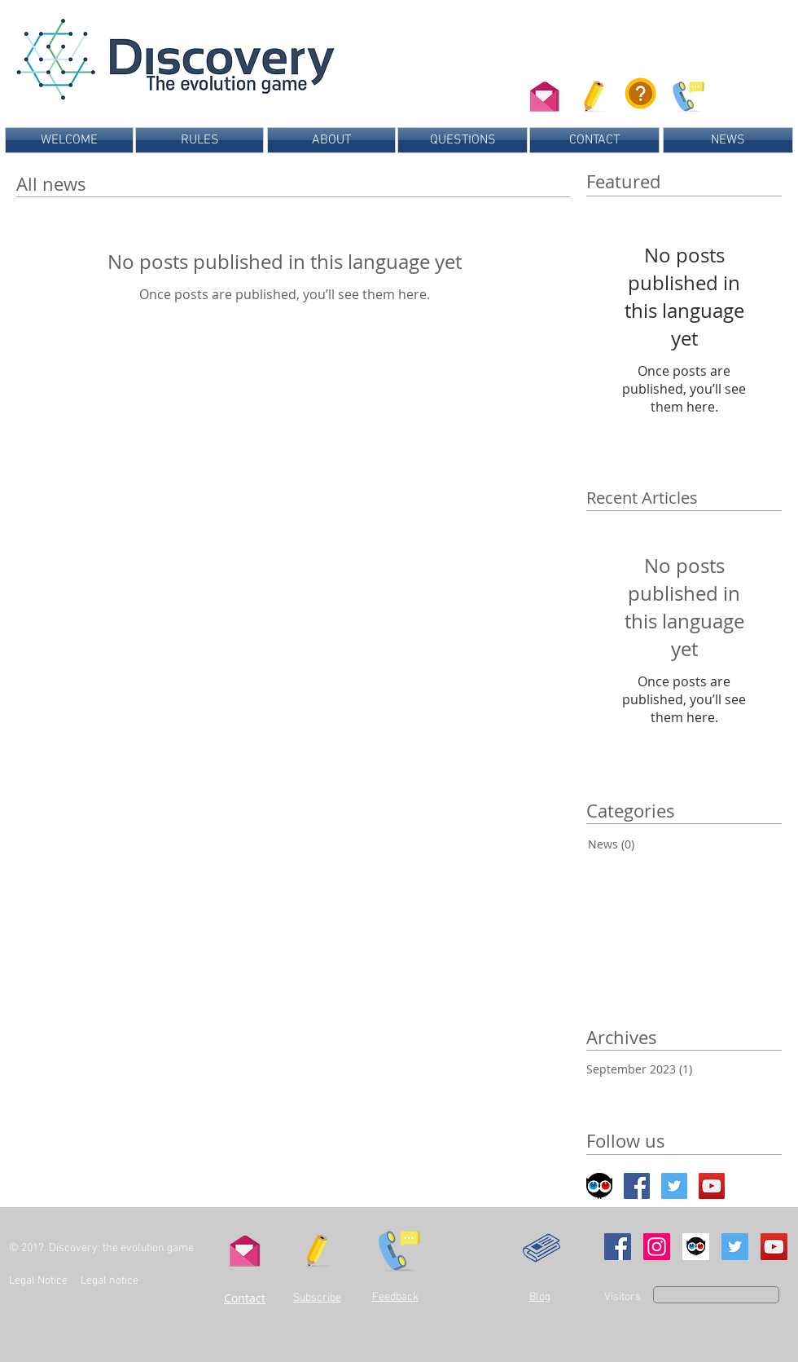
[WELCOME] (69, 140)
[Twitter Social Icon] (674, 1186)
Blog (539, 1297)
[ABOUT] (331, 140)
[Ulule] (695, 1246)
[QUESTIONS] (462, 140)
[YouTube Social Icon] (774, 1246)
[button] (594, 93)
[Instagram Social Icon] (656, 1246)
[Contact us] (244, 1247)
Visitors (622, 1297)
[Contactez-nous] (544, 93)
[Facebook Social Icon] (637, 1186)
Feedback (395, 1297)
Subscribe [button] (317, 1298)
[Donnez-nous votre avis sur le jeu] (686, 93)
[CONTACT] (594, 140)
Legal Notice (38, 1281)
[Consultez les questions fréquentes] (640, 93)
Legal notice (111, 1281)
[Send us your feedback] (396, 1246)
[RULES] (199, 140)
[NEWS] (728, 140)
